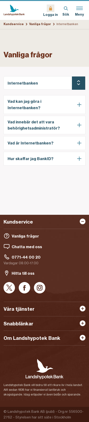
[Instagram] (39, 288)
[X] (9, 288)
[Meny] (79, 10)
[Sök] (66, 10)
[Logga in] (50, 10)
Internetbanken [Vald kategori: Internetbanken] (23, 83)
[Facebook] (24, 288)
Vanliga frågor (40, 24)
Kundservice (14, 24)
